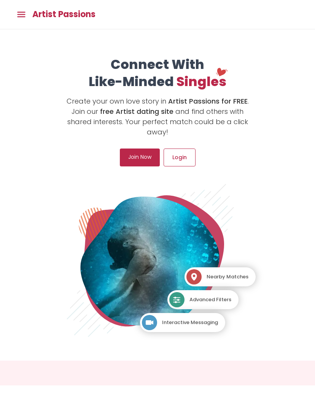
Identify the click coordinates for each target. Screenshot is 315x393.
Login (179, 157)
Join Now (139, 157)
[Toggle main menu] (21, 15)
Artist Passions (63, 14)
